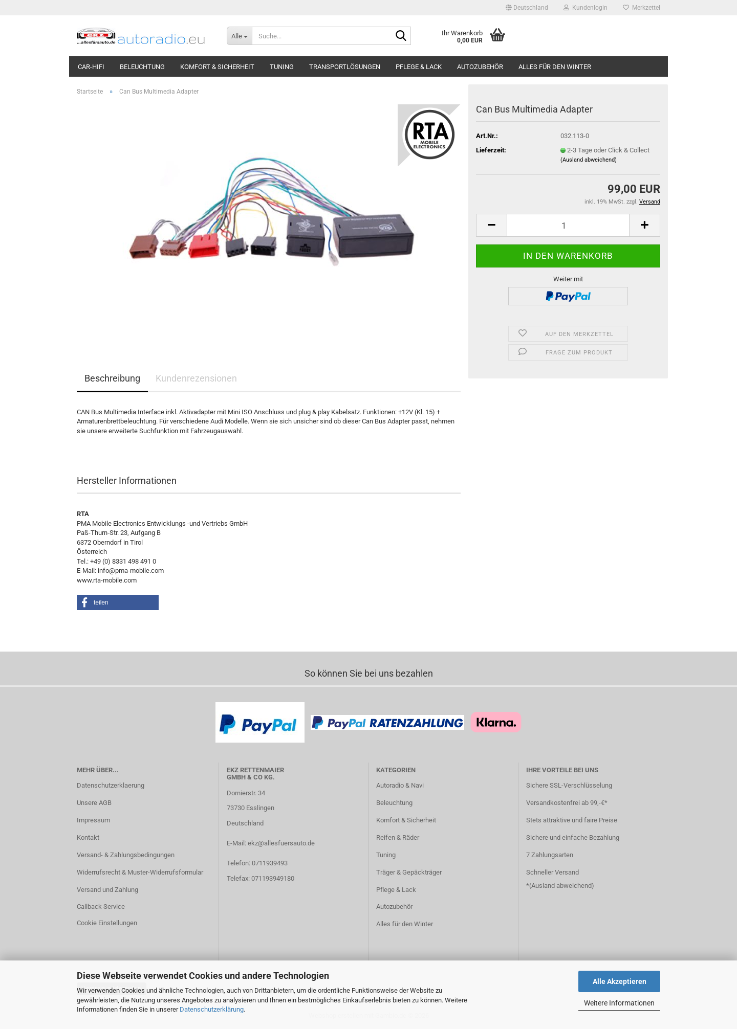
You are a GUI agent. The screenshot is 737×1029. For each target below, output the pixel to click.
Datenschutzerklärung (212, 1009)
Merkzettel (641, 7)
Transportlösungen (344, 67)
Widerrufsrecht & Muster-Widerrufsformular (140, 872)
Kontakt (88, 837)
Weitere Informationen (619, 1003)
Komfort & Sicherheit (217, 67)
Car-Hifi (91, 67)
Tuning (282, 67)
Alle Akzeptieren (619, 981)
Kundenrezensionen (196, 378)
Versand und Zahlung (107, 889)
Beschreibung (112, 378)
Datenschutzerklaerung (110, 785)
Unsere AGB (94, 803)
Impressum (93, 820)
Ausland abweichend (561, 885)
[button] (527, 7)
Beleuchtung (142, 67)
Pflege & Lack (419, 67)
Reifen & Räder (397, 837)
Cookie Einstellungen (107, 923)
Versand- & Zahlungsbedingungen (126, 855)
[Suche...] (239, 36)
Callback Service (101, 906)
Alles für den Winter (554, 67)
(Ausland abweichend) (588, 159)
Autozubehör (480, 67)
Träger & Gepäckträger (409, 872)
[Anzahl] (568, 225)
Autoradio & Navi (400, 785)
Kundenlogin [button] (585, 7)
